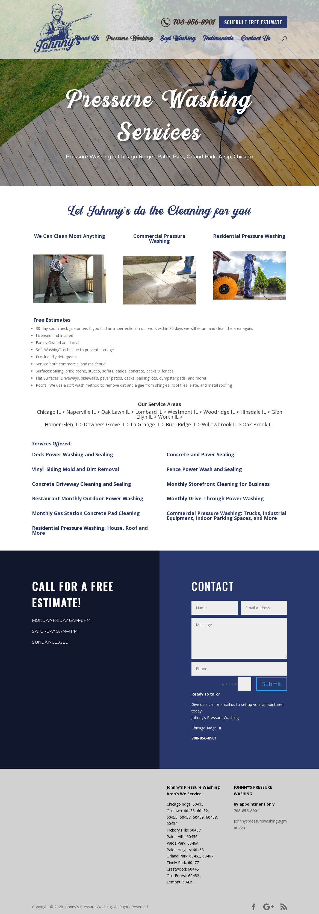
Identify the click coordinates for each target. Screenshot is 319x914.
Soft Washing (178, 39)
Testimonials (218, 39)
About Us (86, 39)
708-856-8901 (194, 22)
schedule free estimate (253, 22)
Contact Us (255, 39)
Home (58, 39)
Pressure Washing (129, 39)
